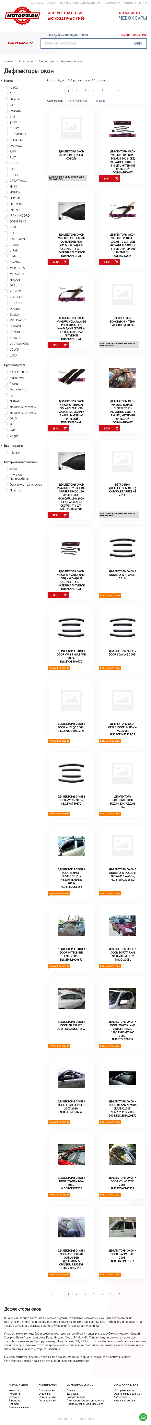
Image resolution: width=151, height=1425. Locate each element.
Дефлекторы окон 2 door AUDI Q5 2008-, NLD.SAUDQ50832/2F (71, 733)
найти (138, 43)
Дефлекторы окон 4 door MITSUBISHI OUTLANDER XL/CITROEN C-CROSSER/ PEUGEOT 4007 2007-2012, (71, 1270)
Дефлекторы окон (71, 61)
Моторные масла (124, 1390)
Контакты (14, 1390)
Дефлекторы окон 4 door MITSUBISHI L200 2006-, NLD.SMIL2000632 (71, 962)
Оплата (71, 1390)
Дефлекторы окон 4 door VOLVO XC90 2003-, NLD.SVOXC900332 (123, 1193)
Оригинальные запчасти (128, 1394)
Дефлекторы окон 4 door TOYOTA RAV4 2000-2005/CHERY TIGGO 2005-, (123, 962)
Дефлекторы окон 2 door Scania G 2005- (123, 657)
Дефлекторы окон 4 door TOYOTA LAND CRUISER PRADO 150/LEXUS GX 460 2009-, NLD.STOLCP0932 (123, 1039)
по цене (100, 100)
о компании (112, 2)
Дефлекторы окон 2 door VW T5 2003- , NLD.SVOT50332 (71, 806)
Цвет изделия (13, 449)
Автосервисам (47, 1400)
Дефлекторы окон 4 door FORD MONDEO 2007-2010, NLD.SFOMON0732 (71, 1116)
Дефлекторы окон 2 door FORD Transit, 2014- (123, 579)
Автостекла (120, 1397)
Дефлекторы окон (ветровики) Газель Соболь (71, 155)
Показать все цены (110, 599)
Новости (14, 1404)
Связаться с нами (19, 1407)
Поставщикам (47, 1390)
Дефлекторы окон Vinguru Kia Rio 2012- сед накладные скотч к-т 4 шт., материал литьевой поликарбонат (71, 584)
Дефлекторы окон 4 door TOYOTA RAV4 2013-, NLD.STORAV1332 (71, 1193)
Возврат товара (76, 1397)
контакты (130, 2)
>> (119, 90)
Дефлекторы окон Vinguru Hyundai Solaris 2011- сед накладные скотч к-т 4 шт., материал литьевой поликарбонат (123, 162)
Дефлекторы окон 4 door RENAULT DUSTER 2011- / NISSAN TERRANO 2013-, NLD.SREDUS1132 (71, 885)
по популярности (78, 100)
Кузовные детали (124, 1400)
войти (143, 2)
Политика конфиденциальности (79, 2)
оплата (50, 2)
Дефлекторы (46, 61)
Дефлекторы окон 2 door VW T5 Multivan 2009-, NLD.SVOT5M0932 (71, 661)
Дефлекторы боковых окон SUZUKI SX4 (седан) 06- (123, 808)
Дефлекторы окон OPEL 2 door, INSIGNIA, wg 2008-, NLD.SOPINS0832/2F (122, 735)
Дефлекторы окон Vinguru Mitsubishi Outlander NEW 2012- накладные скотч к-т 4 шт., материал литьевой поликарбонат (71, 246)
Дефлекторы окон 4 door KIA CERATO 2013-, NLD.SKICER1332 (71, 1034)
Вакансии (14, 1400)
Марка (8, 81)
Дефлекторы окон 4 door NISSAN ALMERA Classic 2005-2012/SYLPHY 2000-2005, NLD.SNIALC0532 (123, 1118)
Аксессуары (26, 61)
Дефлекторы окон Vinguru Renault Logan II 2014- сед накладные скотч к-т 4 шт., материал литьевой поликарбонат (123, 246)
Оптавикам (45, 1394)
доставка (37, 2)
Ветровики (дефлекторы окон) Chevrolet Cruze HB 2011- (122, 493)
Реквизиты (15, 1394)
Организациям (47, 1397)
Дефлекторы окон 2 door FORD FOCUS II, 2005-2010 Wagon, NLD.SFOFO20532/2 (123, 882)
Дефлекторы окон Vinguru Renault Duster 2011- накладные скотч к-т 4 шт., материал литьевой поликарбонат (123, 414)
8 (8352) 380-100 (129, 13)
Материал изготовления (20, 466)
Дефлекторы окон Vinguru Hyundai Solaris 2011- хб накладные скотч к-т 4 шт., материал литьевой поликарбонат (71, 414)
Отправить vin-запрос (132, 35)
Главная (8, 61)
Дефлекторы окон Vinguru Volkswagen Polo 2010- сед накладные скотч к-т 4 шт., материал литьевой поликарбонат (71, 330)
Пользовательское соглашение (85, 1400)
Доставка (72, 1394)
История (14, 1397)
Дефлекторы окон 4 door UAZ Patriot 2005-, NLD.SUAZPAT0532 (123, 1267)
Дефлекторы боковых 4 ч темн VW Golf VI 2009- (122, 323)
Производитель (14, 368)
